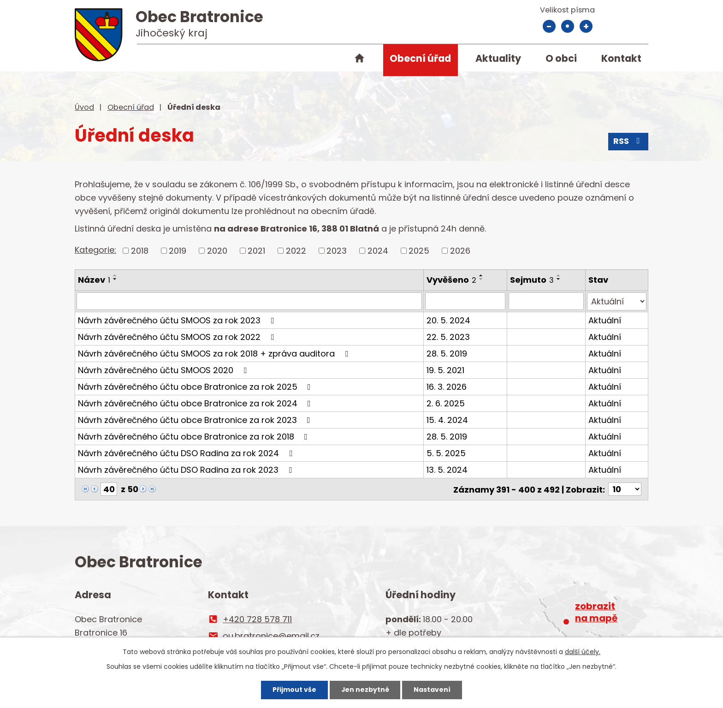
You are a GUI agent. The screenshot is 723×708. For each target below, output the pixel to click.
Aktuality (498, 58)
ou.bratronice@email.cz (271, 635)
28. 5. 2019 (447, 353)
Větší (586, 26)
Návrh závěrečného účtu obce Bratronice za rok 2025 (196, 386)
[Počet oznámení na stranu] (624, 488)
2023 (336, 250)
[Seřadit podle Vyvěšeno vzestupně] (482, 275)
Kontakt (621, 58)
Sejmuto (532, 280)
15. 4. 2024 (447, 419)
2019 (177, 250)
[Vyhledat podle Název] (249, 301)
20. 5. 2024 (449, 320)
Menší (549, 26)
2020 (217, 250)
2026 (460, 250)
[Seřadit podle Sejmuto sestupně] (559, 279)
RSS (628, 142)
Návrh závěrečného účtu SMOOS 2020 (164, 369)
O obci (561, 58)
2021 (256, 250)
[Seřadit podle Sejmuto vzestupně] (559, 275)
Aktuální (604, 320)
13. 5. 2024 (447, 469)
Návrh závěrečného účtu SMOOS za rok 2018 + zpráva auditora (215, 353)
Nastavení (432, 689)
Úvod (359, 60)
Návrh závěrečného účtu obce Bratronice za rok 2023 (196, 419)
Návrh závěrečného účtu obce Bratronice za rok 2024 (196, 403)
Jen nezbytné (365, 689)
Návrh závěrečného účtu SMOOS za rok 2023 (178, 320)
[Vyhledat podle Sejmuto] (546, 301)
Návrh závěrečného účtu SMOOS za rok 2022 (178, 336)
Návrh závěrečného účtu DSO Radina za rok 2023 (187, 469)
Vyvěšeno (452, 280)
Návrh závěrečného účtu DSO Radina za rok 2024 (187, 452)
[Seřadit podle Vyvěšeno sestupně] (482, 279)
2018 (139, 250)
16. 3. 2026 (447, 386)
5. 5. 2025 (446, 452)
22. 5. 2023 (448, 336)
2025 (419, 250)
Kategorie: (95, 250)
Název (94, 280)
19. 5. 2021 (446, 369)
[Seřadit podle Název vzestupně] (115, 275)
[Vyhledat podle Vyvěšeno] (466, 301)
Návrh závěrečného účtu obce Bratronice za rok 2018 (194, 436)
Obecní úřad (420, 58)
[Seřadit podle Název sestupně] (115, 279)
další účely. (582, 651)
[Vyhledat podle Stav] (616, 301)
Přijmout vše (294, 689)
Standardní (567, 26)
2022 (296, 250)
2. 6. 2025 (446, 403)
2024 (377, 250)
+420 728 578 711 (257, 619)
